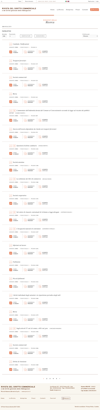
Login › (97, 1)
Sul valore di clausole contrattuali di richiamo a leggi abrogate (37, 212)
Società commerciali (20, 77)
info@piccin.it (57, 390)
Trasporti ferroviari (19, 61)
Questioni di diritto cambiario (26, 146)
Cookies (96, 406)
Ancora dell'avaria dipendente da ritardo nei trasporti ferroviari (34, 129)
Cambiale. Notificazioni (21, 44)
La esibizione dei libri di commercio (28, 179)
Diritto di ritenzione (19, 361)
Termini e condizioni (80, 406)
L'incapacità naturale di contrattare (28, 229)
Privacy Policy (90, 406)
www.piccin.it (26, 391)
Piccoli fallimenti (19, 278)
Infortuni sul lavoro (19, 245)
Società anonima (18, 162)
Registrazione (91, 1)
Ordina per (86, 34)
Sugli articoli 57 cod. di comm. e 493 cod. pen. (32, 328)
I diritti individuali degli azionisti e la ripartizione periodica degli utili (36, 295)
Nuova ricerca (40, 36)
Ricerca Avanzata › (29, 1)
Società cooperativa (19, 195)
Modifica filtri (26, 36)
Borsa (15, 94)
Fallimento (16, 262)
